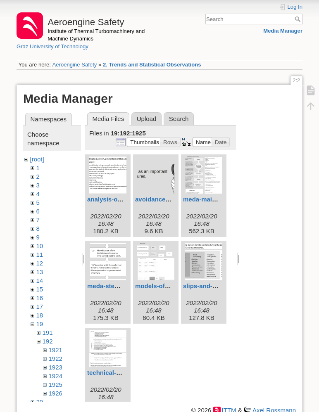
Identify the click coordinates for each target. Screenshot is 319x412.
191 (48, 332)
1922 (55, 358)
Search (298, 19)
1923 (55, 367)
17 (39, 306)
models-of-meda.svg (165, 285)
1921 (55, 349)
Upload (147, 118)
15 (39, 289)
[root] (37, 159)
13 (39, 271)
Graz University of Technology (52, 46)
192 (48, 341)
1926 (55, 393)
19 (39, 323)
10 (39, 245)
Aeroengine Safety (74, 65)
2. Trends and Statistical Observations (152, 65)
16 (39, 297)
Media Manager (282, 31)
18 (39, 315)
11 (39, 254)
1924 (55, 375)
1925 (55, 384)
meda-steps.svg (110, 285)
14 (39, 280)
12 (39, 263)
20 (39, 401)
